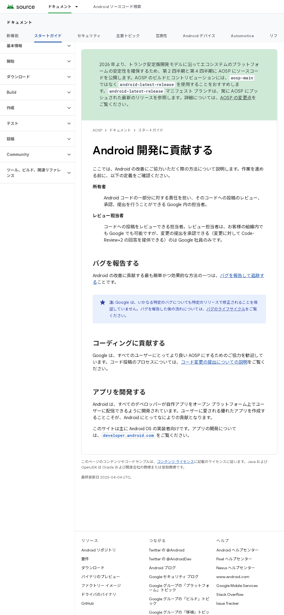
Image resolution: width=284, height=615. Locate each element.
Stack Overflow (230, 594)
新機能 (13, 35)
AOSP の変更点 (236, 98)
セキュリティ (89, 35)
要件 (85, 558)
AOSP (97, 130)
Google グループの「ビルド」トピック (179, 601)
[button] (33, 45)
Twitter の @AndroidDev (170, 558)
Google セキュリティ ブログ (174, 576)
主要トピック (128, 35)
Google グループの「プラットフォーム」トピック (179, 588)
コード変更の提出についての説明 (214, 362)
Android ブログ (162, 567)
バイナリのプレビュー (100, 576)
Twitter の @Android (166, 550)
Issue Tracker (227, 603)
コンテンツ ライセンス (175, 461)
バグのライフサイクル (225, 309)
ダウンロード (93, 567)
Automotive (242, 35)
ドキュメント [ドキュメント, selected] (60, 6)
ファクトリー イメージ (101, 585)
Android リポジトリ (98, 550)
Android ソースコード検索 (117, 6)
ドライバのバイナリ (98, 594)
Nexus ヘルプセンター (235, 567)
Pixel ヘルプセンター (234, 558)
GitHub (87, 603)
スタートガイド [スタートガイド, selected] (48, 35)
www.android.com (232, 576)
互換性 (162, 35)
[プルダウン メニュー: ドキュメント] (79, 6)
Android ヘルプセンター (237, 550)
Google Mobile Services (237, 585)
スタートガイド (150, 130)
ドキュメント (19, 22)
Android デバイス (199, 35)
